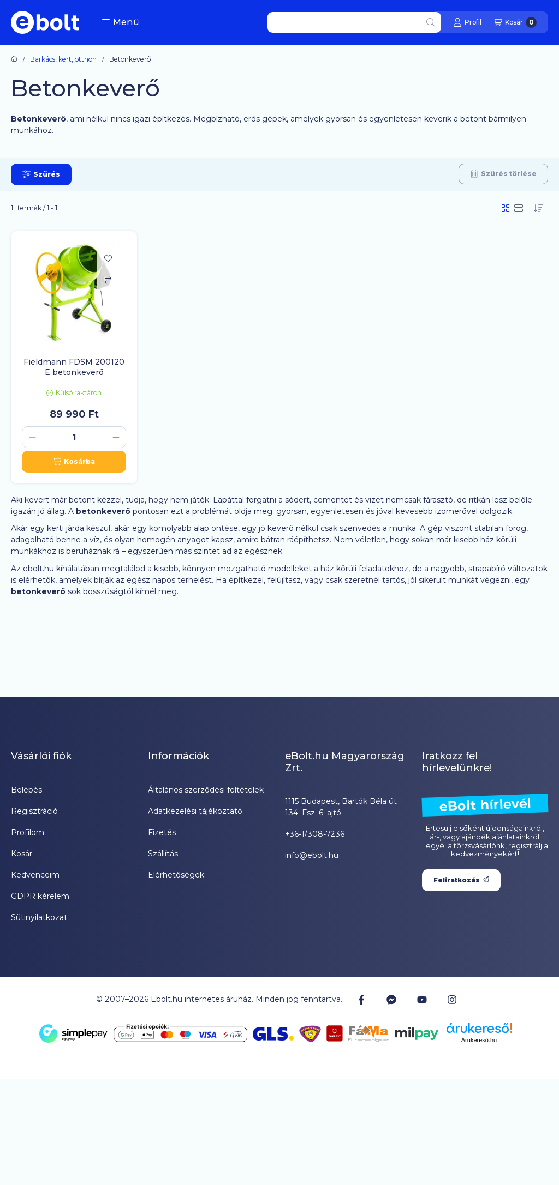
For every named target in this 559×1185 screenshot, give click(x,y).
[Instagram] (452, 999)
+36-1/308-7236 (314, 834)
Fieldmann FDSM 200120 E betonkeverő (73, 367)
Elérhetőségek (176, 875)
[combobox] (354, 22)
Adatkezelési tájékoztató (195, 811)
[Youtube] (422, 1000)
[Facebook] (361, 999)
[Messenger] (391, 999)
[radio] (518, 208)
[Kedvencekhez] (108, 258)
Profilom (27, 832)
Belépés (26, 790)
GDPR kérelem (40, 896)
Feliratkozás (461, 880)
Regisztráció (34, 811)
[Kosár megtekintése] (515, 22)
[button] (120, 22)
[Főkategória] (14, 59)
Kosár (21, 853)
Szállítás (163, 853)
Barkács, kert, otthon (63, 59)
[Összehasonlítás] (108, 280)
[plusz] (115, 437)
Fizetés (162, 832)
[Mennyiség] (74, 437)
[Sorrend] (538, 208)
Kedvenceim (35, 875)
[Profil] (467, 22)
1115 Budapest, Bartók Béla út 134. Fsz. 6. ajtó (341, 807)
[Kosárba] (74, 462)
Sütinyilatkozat (39, 917)
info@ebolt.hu (311, 855)
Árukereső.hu (479, 1040)
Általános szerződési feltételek (206, 790)
